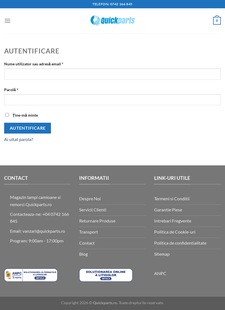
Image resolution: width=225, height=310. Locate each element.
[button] (7, 20)
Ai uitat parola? (18, 139)
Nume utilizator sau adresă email (43, 63)
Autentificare (28, 127)
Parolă (21, 89)
